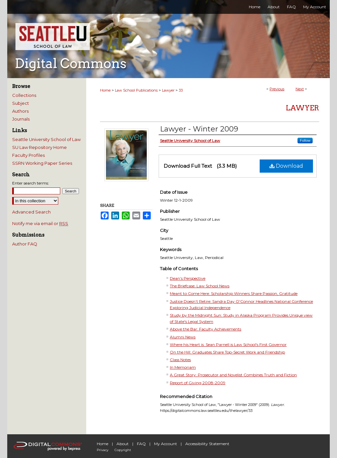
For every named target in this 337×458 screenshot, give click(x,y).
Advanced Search (31, 212)
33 (181, 90)
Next (300, 89)
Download (286, 166)
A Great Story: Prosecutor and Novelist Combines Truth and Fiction (233, 374)
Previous (277, 89)
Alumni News (182, 336)
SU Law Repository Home (39, 147)
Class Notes (180, 359)
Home (105, 90)
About (123, 443)
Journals (21, 119)
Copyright (123, 450)
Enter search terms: (30, 183)
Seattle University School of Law (46, 139)
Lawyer (168, 90)
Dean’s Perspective (187, 278)
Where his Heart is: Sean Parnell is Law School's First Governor (228, 344)
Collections (24, 95)
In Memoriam (183, 367)
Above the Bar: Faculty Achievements (205, 329)
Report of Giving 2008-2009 (197, 382)
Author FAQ (24, 243)
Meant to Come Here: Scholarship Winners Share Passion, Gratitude (234, 293)
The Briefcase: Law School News (199, 285)
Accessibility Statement (207, 443)
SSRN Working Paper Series (42, 163)
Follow (305, 140)
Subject (20, 103)
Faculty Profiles (28, 155)
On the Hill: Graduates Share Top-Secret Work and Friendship (227, 352)
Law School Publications (136, 90)
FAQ (141, 443)
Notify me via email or (40, 223)
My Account (165, 443)
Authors (20, 111)
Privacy (102, 450)
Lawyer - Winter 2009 (199, 129)
